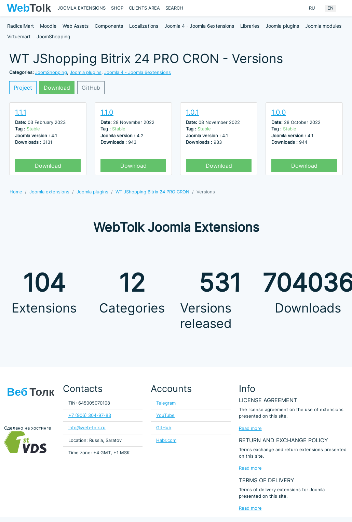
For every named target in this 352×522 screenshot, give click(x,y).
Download (57, 87)
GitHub (91, 87)
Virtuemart (18, 36)
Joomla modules (323, 26)
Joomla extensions (81, 8)
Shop (117, 8)
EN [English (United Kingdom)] (330, 8)
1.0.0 (278, 112)
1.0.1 (192, 112)
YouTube (165, 415)
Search (174, 8)
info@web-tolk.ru (87, 427)
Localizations (143, 26)
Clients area (144, 8)
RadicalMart (20, 26)
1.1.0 (106, 112)
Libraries (249, 26)
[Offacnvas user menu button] (343, 8)
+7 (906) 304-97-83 (89, 415)
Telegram (166, 403)
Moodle (48, 26)
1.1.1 (20, 112)
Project (23, 87)
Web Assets (76, 26)
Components (109, 26)
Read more (250, 428)
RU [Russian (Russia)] (312, 8)
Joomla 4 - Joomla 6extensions (199, 26)
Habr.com (166, 440)
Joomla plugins (282, 26)
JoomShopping (53, 36)
